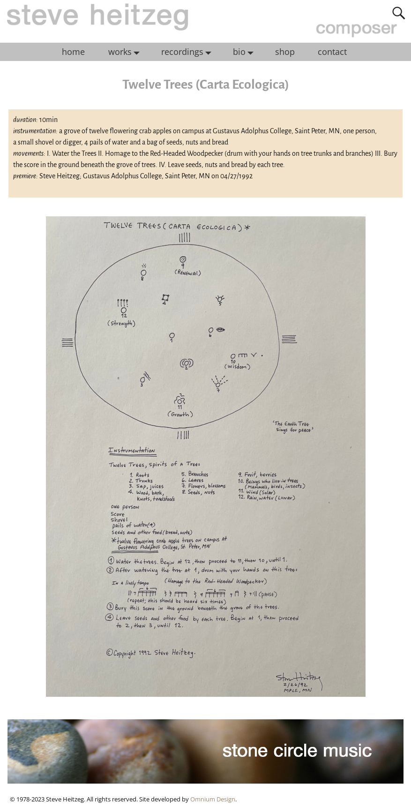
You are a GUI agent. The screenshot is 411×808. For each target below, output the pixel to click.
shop (285, 51)
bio (245, 52)
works (126, 52)
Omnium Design (212, 799)
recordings (188, 52)
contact (332, 51)
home (73, 51)
